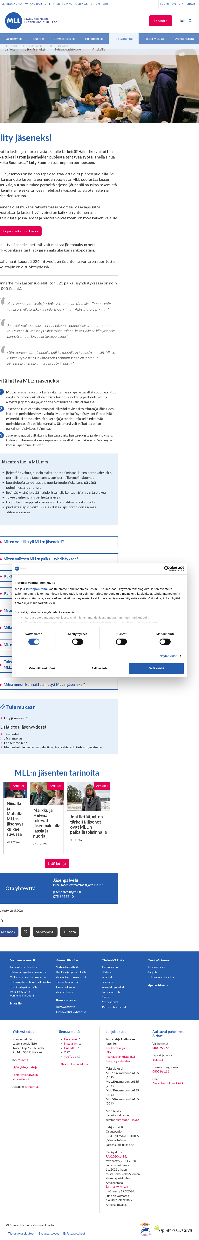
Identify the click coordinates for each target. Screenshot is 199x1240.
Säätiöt (106, 997)
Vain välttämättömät (43, 668)
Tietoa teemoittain (67, 982)
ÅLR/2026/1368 (117, 1187)
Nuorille (16, 1003)
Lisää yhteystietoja (24, 1067)
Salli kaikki (156, 668)
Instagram (71, 1043)
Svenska (177, 3)
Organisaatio (110, 967)
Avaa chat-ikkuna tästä (167, 1083)
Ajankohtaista (158, 985)
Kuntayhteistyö (65, 1006)
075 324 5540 (63, 897)
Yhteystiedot (100, 3)
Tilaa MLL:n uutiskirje (73, 1064)
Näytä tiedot (168, 656)
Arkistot (107, 977)
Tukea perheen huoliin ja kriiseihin (30, 982)
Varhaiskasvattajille (67, 967)
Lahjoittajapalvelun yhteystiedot (25, 1077)
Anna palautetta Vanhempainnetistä (22, 993)
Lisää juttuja (57, 863)
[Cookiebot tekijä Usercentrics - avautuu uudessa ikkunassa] (167, 568)
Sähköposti (45, 932)
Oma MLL (31, 1086)
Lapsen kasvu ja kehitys (24, 967)
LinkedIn (69, 1048)
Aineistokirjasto (65, 992)
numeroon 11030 (127, 1119)
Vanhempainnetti (22, 960)
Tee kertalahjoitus (118, 1048)
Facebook (71, 1039)
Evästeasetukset (74, 1233)
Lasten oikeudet (66, 987)
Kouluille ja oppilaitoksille (71, 972)
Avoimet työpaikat (113, 987)
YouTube (70, 1056)
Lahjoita (161, 21)
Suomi (164, 3)
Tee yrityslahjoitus (118, 1061)
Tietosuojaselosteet (21, 1233)
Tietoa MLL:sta (113, 960)
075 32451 (22, 1059)
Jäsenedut (11, 734)
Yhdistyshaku (62, 3)
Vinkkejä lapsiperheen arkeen (28, 977)
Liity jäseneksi (16, 718)
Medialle (81, 3)
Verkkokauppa (12, 3)
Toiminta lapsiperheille (23, 987)
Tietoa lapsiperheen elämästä (28, 972)
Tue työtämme (158, 960)
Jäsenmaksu (13, 738)
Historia (107, 972)
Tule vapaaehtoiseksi (161, 977)
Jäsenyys (107, 982)
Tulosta (69, 932)
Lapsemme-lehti (16, 743)
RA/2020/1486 (116, 1156)
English (192, 3)
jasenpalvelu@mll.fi (67, 892)
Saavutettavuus (49, 1233)
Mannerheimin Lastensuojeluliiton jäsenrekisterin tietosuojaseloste (53, 747)
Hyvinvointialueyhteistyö (71, 1011)
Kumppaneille (66, 1000)
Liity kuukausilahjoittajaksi (120, 1054)
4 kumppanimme (36, 589)
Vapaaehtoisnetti (37, 3)
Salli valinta (100, 668)
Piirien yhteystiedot (114, 1007)
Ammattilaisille (67, 960)
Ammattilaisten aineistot (71, 977)
